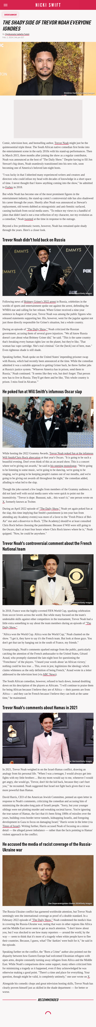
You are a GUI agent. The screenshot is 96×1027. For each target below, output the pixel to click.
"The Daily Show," (37, 329)
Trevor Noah (61, 143)
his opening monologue (63, 465)
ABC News (49, 674)
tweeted (28, 219)
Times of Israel (10, 826)
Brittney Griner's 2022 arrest (40, 301)
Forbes (9, 187)
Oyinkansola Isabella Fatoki (17, 34)
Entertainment (10, 14)
